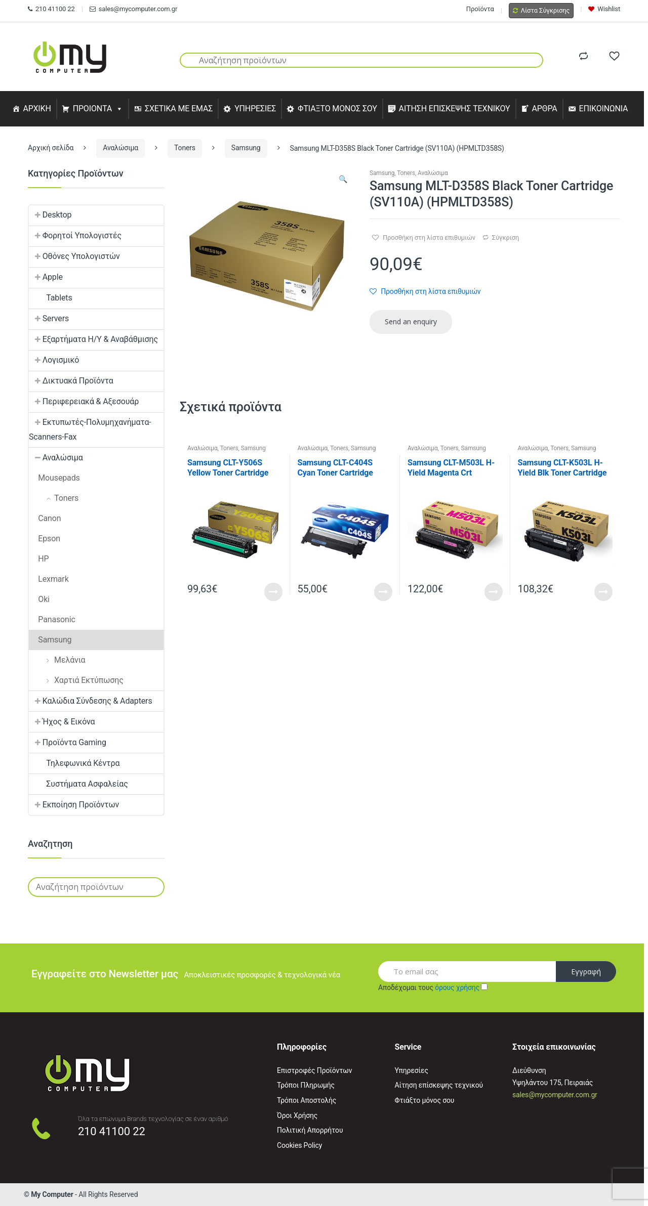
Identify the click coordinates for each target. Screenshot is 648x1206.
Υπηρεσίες (411, 1070)
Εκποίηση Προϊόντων (74, 804)
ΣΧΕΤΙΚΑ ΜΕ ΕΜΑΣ (179, 108)
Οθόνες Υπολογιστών (74, 256)
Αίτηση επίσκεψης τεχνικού (439, 1085)
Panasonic (52, 619)
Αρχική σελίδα (50, 148)
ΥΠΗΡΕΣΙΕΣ (255, 108)
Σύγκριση (505, 237)
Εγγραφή (586, 971)
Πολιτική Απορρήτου (310, 1130)
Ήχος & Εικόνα (62, 721)
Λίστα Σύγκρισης (541, 10)
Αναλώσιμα (120, 148)
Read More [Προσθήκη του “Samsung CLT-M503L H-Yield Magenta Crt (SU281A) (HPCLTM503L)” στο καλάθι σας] (493, 592)
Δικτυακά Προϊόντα (71, 380)
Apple (46, 277)
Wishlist (604, 9)
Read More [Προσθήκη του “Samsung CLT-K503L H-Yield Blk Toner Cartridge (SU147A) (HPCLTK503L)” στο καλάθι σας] (603, 592)
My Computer (52, 1194)
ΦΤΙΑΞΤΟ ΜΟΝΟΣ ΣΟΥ (337, 108)
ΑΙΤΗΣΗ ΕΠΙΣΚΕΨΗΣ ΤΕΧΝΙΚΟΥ (454, 108)
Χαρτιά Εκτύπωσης (76, 680)
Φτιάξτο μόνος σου (425, 1100)
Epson (44, 538)
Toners (184, 148)
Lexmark (49, 579)
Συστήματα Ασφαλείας (78, 784)
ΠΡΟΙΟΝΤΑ (92, 108)
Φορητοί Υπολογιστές (75, 235)
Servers (49, 318)
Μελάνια (57, 660)
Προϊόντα (480, 9)
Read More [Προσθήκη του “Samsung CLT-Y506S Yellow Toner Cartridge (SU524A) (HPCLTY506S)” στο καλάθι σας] (273, 592)
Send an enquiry (411, 321)
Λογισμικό (54, 360)
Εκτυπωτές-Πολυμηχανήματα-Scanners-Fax (90, 429)
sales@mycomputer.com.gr (133, 9)
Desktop (50, 215)
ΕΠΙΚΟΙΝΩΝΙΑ (603, 108)
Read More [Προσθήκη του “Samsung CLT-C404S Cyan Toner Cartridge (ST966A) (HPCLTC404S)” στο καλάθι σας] (383, 592)
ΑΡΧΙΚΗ (37, 108)
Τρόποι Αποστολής (306, 1100)
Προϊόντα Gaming (67, 742)
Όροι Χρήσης (297, 1115)
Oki (39, 599)
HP (39, 559)
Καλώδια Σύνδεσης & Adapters (90, 701)
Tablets (50, 298)
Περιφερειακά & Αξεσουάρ (84, 401)
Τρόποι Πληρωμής (306, 1085)
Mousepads (54, 478)
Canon (45, 518)
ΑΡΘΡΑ (544, 108)
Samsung (246, 148)
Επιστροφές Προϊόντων (314, 1070)
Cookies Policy (299, 1145)
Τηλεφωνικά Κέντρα (74, 763)
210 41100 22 (51, 9)
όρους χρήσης (457, 987)
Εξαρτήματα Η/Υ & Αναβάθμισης (93, 339)
